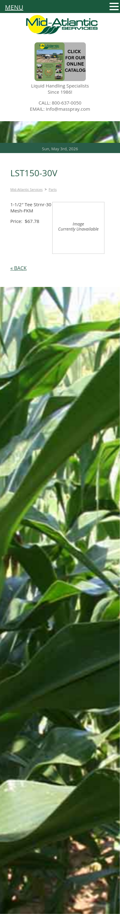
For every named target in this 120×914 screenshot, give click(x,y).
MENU (14, 7)
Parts (53, 189)
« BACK (18, 268)
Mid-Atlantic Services (26, 189)
